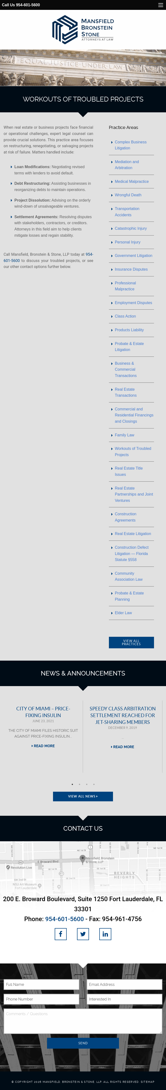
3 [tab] (86, 784)
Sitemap (147, 1081)
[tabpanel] (43, 737)
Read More (43, 746)
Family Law (124, 435)
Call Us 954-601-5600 (21, 5)
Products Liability (129, 330)
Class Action (125, 316)
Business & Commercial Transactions (126, 369)
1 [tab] (72, 784)
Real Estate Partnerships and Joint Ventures (134, 494)
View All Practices (131, 642)
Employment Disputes (133, 303)
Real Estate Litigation (133, 534)
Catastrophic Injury (131, 228)
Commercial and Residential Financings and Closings (134, 415)
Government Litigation (134, 256)
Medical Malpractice (132, 181)
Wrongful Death (128, 195)
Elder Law (123, 613)
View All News (83, 796)
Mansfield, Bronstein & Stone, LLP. (72, 1081)
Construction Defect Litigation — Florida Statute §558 (132, 553)
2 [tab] (79, 784)
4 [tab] (93, 784)
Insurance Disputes (131, 269)
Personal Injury (128, 242)
